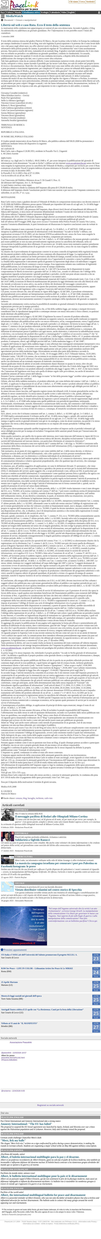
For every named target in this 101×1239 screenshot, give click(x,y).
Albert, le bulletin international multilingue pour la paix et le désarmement (44, 1175)
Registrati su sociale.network (50, 1105)
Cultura (9, 12)
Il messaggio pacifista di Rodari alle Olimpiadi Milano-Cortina (51, 816)
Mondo (18, 12)
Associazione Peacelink (21, 1042)
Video (63, 12)
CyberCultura (24, 857)
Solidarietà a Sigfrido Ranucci (32, 839)
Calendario (55, 12)
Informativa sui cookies (31, 1224)
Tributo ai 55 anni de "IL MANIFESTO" (19, 1023)
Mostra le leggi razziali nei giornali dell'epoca (21, 996)
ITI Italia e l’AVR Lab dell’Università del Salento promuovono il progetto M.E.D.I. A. (39, 955)
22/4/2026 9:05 (18, 1091)
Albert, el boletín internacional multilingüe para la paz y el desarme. (40, 1156)
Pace (3, 12)
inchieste (39, 798)
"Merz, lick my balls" (13, 1140)
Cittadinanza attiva (31, 12)
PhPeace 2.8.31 (71, 1222)
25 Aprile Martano (9, 982)
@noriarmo (6, 1091)
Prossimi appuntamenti (15, 949)
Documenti (8, 20)
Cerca (82, 2)
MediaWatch (14, 16)
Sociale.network (9, 1038)
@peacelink (6, 1053)
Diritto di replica (47, 1224)
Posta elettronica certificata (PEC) (66, 1224)
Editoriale (21, 810)
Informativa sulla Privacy (87, 1222)
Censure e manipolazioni (26, 20)
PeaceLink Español (12, 1150)
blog (25, 798)
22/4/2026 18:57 (19, 1053)
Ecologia (45, 12)
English (71, 12)
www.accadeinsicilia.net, (11, 648)
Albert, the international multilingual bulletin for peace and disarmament (43, 1194)
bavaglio (31, 798)
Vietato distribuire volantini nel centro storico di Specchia (48, 889)
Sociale (19, 883)
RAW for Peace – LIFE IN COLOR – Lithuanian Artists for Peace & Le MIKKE (37, 968)
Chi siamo (73, 2)
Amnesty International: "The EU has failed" (26, 1123)
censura (19, 798)
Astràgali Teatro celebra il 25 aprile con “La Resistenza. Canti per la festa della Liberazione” (42, 1009)
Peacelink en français (14, 1169)
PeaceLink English (12, 1117)
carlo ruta (48, 798)
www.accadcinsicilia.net (76, 163)
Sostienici (90, 2)
